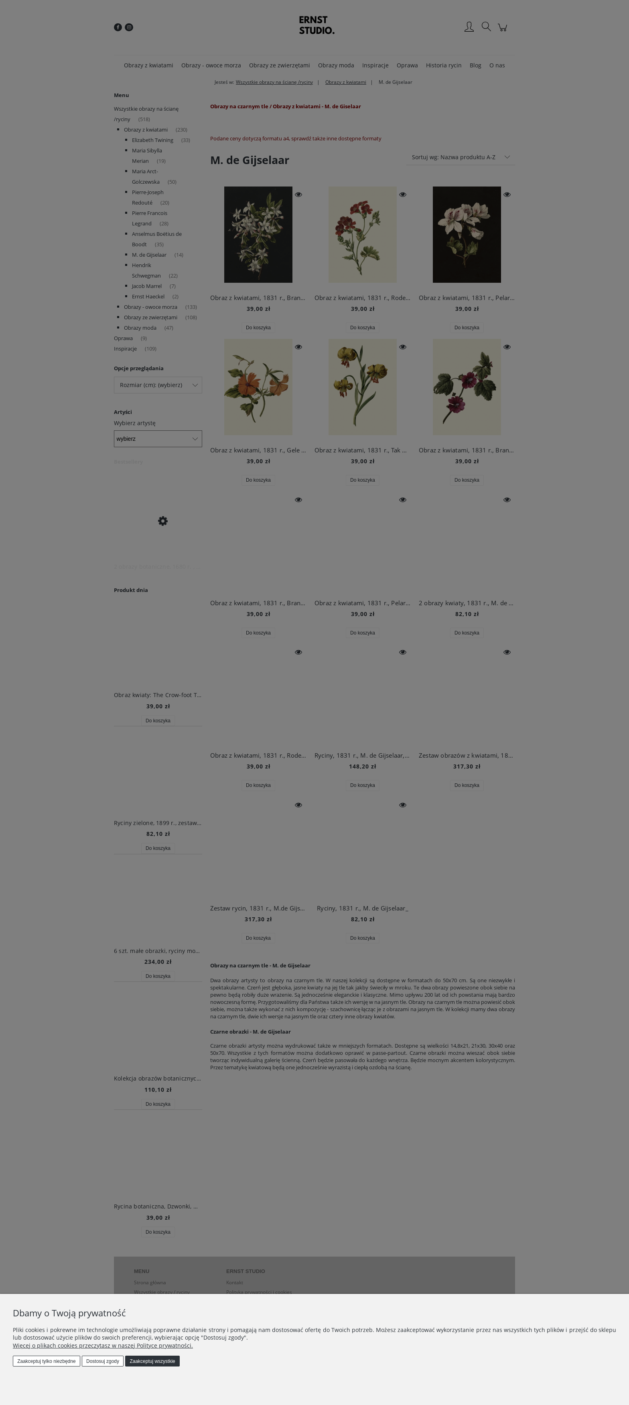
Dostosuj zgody (102, 1361)
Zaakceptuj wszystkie (152, 1361)
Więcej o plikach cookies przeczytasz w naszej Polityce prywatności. (103, 1345)
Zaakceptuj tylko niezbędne (46, 1361)
